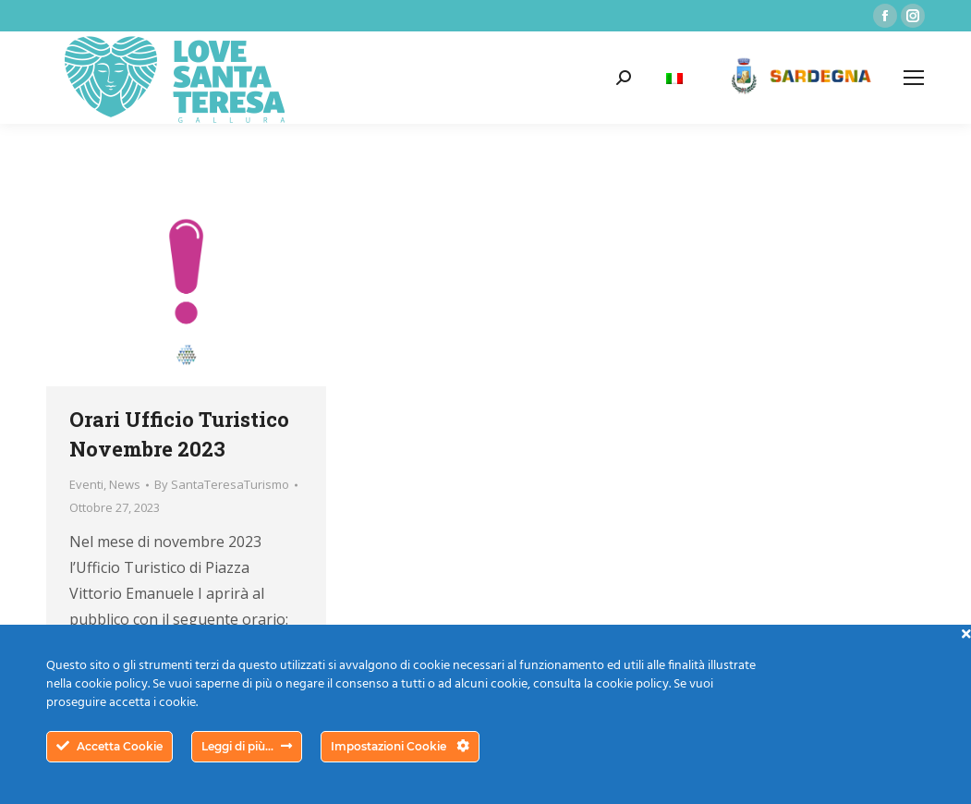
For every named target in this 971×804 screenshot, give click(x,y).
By (221, 484)
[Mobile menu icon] (914, 78)
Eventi (86, 484)
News (124, 484)
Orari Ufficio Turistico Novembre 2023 (179, 434)
